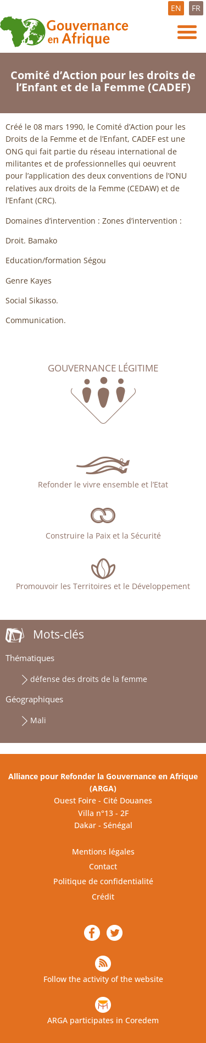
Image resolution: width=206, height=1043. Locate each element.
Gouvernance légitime (103, 368)
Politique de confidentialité (103, 881)
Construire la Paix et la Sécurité (103, 535)
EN (176, 8)
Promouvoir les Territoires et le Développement (103, 586)
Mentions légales (103, 851)
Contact (103, 866)
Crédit (103, 896)
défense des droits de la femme (88, 679)
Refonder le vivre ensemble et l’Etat (103, 484)
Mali (38, 720)
